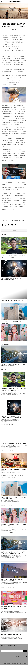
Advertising (24, 661)
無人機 (9, 222)
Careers (3, 661)
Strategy (12, 505)
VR (17, 222)
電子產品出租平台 (16, 220)
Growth (12, 424)
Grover (8, 220)
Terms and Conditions (16, 661)
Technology (12, 396)
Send (25, 651)
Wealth (18, 31)
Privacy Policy (8, 661)
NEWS (13, 477)
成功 (14, 222)
